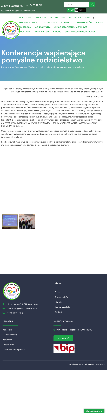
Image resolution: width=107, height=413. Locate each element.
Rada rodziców (84, 22)
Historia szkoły (57, 18)
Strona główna (8, 67)
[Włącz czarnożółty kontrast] (84, 10)
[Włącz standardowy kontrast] (76, 10)
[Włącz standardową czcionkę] (69, 10)
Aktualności (25, 18)
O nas (87, 18)
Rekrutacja (40, 18)
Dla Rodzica (25, 27)
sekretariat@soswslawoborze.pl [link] (20, 10)
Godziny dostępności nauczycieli (81, 32)
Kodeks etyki (67, 22)
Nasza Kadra (75, 18)
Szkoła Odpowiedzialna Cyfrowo (70, 27)
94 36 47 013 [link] (36, 5)
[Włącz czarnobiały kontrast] (80, 10)
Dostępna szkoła (49, 22)
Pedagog (57, 32)
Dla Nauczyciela (43, 27)
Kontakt (100, 22)
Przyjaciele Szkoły (28, 22)
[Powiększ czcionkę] (72, 10)
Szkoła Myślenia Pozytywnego (34, 32)
